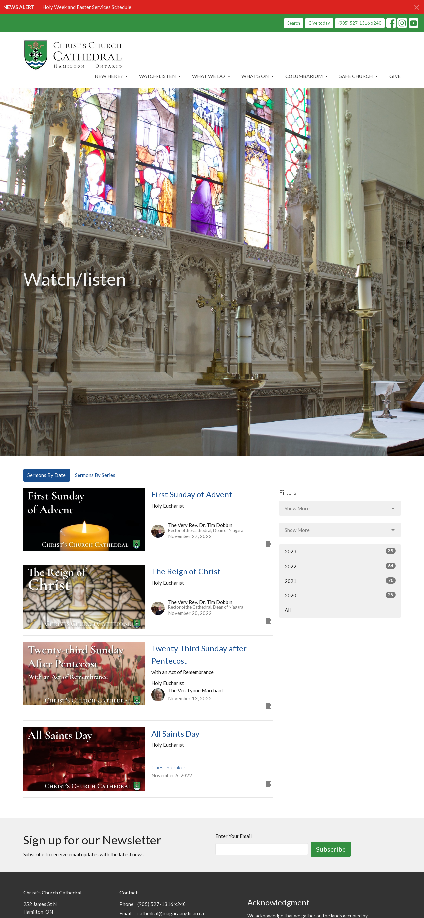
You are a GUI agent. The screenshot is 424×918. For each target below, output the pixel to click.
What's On (258, 76)
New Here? (112, 76)
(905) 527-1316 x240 (359, 23)
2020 (340, 595)
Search (293, 23)
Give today (319, 23)
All (288, 610)
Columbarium (307, 76)
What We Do (212, 76)
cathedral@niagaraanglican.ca (170, 913)
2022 (340, 566)
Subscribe (331, 849)
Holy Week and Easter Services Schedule (86, 7)
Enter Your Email (233, 836)
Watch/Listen (160, 76)
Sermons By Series (95, 475)
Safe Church (359, 76)
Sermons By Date (46, 475)
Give (395, 76)
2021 (340, 580)
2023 (340, 551)
